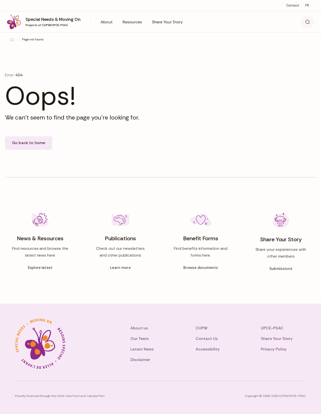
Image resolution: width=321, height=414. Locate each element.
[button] (107, 22)
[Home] (12, 40)
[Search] (307, 21)
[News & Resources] (40, 242)
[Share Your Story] (281, 242)
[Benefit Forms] (201, 242)
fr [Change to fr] (307, 5)
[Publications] (120, 242)
